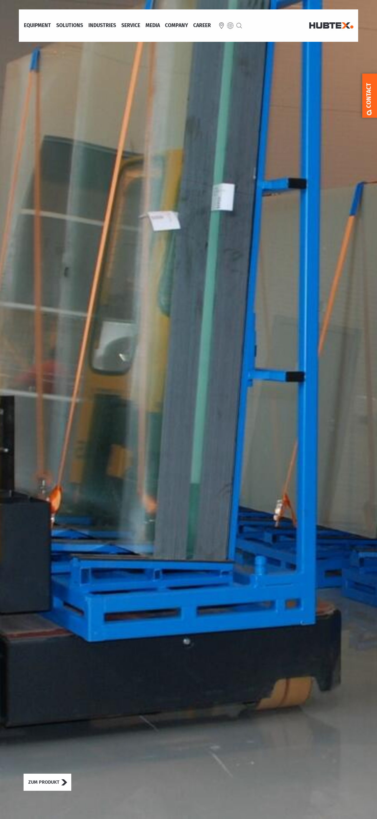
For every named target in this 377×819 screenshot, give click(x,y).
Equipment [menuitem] (37, 25)
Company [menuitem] (176, 25)
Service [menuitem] (130, 25)
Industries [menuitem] (102, 25)
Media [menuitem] (152, 25)
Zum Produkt (43, 782)
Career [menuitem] (202, 25)
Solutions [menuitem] (69, 25)
